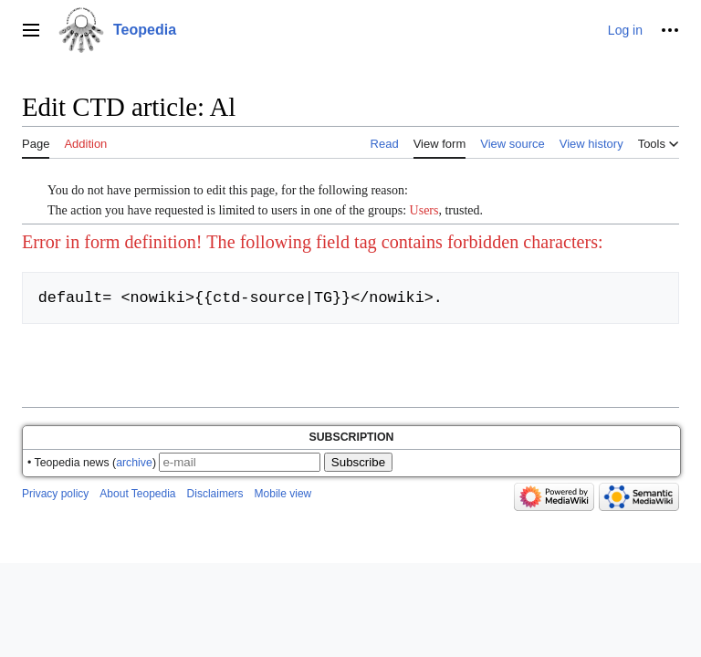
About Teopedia (137, 493)
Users (424, 210)
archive (134, 462)
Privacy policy (55, 493)
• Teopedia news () (91, 462)
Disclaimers (215, 493)
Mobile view (283, 493)
